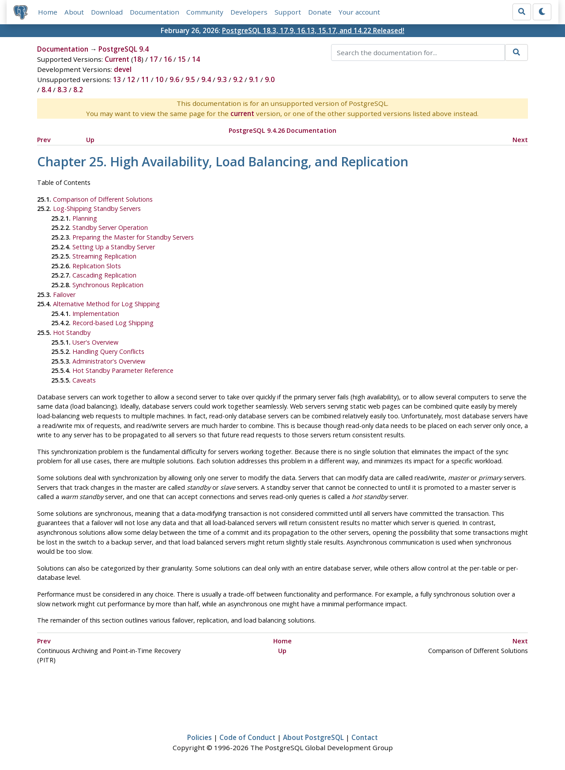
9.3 (222, 79)
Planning (84, 218)
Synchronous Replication (107, 285)
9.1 (254, 79)
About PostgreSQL (313, 737)
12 (131, 79)
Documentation (154, 12)
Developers (248, 12)
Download (107, 12)
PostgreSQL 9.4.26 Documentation (282, 130)
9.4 (206, 79)
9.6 (174, 79)
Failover (64, 294)
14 (196, 59)
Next (520, 139)
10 (159, 79)
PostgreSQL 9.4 (123, 49)
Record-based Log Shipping (113, 323)
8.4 (46, 89)
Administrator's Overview (108, 361)
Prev (44, 139)
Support (288, 12)
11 (145, 79)
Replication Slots (96, 266)
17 (154, 59)
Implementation (95, 313)
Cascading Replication (104, 275)
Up (90, 139)
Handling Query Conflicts (108, 351)
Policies (199, 737)
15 (182, 59)
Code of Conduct (247, 737)
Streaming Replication (104, 256)
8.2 (78, 89)
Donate (319, 12)
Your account (359, 12)
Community (204, 12)
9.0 (270, 79)
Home (47, 12)
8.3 (62, 89)
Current (117, 59)
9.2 (238, 79)
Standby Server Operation (110, 227)
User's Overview (95, 342)
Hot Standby (71, 332)
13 (117, 79)
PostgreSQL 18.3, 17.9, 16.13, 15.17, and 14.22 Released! (313, 30)
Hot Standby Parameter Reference (122, 370)
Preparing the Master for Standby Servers (133, 237)
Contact (364, 737)
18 (137, 59)
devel (123, 69)
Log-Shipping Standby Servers (97, 208)
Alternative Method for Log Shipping (106, 304)
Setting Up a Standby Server (113, 247)
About (74, 12)
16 (168, 59)
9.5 (190, 79)
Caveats (84, 380)
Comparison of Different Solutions (103, 199)
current (242, 113)
